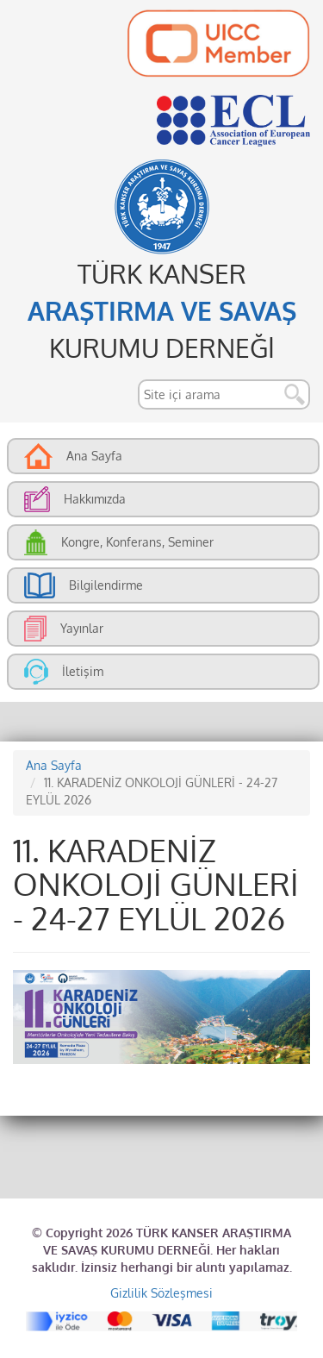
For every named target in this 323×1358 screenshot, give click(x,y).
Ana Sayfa (54, 765)
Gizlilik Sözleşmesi (161, 1293)
